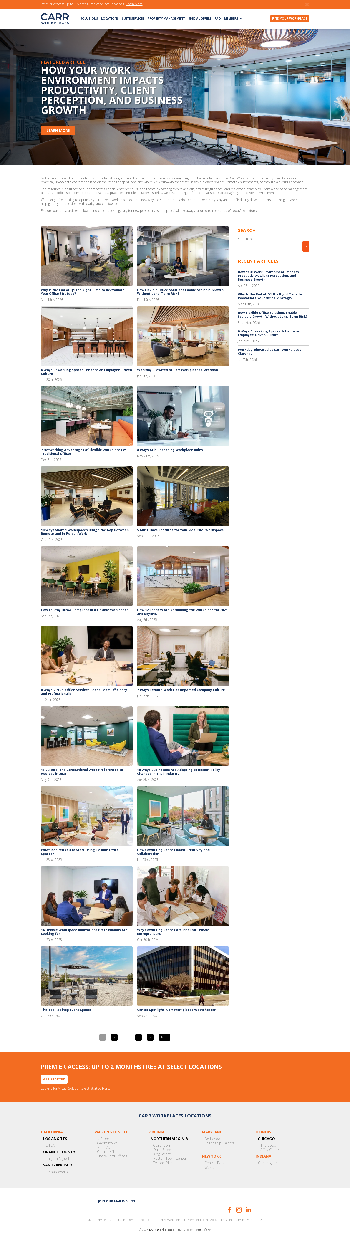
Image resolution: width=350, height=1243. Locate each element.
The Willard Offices (112, 1156)
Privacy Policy (184, 1229)
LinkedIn (248, 1210)
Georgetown (107, 1143)
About (214, 1219)
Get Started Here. (97, 1089)
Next (164, 1037)
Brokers (129, 1219)
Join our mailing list (117, 1201)
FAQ (218, 18)
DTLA (50, 1145)
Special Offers (200, 18)
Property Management (166, 18)
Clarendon (161, 1145)
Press (259, 1219)
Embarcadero (57, 1172)
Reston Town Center (169, 1158)
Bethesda (212, 1139)
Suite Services (133, 18)
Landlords (144, 1219)
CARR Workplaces (55, 18)
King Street (162, 1154)
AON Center (270, 1150)
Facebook (229, 1210)
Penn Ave (104, 1147)
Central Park (214, 1163)
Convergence (268, 1163)
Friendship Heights (219, 1143)
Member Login (198, 1219)
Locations (110, 18)
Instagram (239, 1210)
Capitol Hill (105, 1152)
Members (231, 18)
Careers (115, 1219)
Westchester (214, 1167)
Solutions (89, 18)
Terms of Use (203, 1229)
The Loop (268, 1145)
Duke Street (162, 1150)
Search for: (246, 239)
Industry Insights (240, 1219)
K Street (103, 1139)
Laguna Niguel (57, 1158)
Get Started (54, 1079)
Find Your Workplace (289, 18)
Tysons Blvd (162, 1163)
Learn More (134, 4)
